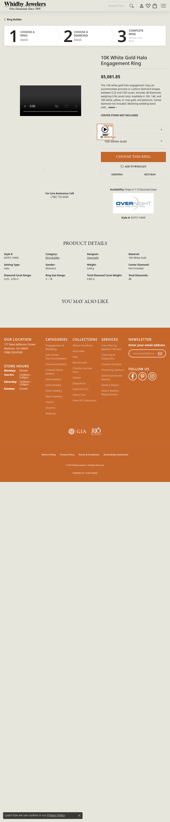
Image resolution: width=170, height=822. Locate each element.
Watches (51, 413)
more (112, 107)
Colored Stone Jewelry (54, 371)
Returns (150, 174)
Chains (50, 402)
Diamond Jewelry (56, 364)
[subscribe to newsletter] (160, 353)
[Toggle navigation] (163, 5)
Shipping (117, 174)
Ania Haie (78, 351)
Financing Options (113, 370)
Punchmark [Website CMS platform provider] (91, 473)
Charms (50, 408)
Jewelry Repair (110, 385)
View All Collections (84, 400)
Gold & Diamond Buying (112, 377)
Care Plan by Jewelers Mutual (111, 347)
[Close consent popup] (79, 815)
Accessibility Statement (116, 454)
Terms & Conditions (88, 454)
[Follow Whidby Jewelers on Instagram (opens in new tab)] (152, 376)
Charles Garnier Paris (82, 370)
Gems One (79, 395)
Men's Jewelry (54, 396)
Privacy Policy (67, 454)
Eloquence (79, 383)
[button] (141, 6)
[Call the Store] (13, 352)
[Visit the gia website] (77, 431)
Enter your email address (147, 345)
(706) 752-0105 (59, 197)
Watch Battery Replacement (110, 392)
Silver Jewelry (54, 390)
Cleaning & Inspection (108, 356)
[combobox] (116, 5)
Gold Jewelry (53, 385)
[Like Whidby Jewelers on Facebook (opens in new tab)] (133, 376)
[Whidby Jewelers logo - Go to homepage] (25, 5)
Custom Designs (112, 364)
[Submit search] (132, 5)
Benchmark (80, 362)
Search (24, 39)
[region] (50, 131)
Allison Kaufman (83, 345)
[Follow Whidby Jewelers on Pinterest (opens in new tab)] (142, 376)
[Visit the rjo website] (96, 431)
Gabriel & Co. (81, 389)
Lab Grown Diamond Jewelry (56, 356)
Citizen (77, 377)
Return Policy (49, 454)
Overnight (93, 258)
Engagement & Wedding (55, 347)
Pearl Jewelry (54, 379)
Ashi (75, 357)
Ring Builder (14, 19)
